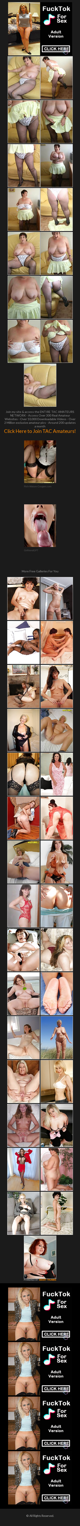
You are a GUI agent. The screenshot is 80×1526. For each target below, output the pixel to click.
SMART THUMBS (47, 1280)
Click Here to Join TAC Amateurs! (40, 431)
